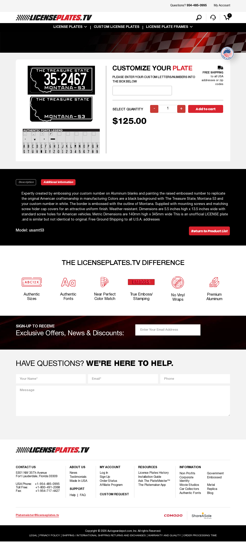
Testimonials (78, 477)
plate (183, 69)
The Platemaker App (152, 485)
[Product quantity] (168, 109)
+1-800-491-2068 (47, 488)
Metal (211, 485)
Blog (210, 493)
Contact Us (26, 468)
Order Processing (200, 536)
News (73, 473)
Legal (33, 536)
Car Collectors (189, 489)
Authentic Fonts (190, 493)
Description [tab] (26, 182)
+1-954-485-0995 (47, 484)
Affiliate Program (111, 485)
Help (73, 496)
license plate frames (167, 27)
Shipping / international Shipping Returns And (104, 536)
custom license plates (116, 27)
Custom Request (114, 495)
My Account (222, 5)
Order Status (108, 481)
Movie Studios (189, 485)
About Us (77, 468)
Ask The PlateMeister (154, 481)
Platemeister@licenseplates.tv (37, 516)
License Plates (67, 27)
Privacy (49, 536)
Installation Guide (149, 477)
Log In (104, 473)
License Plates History (153, 473)
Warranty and (164, 536)
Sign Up (105, 477)
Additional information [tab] (58, 182)
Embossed (214, 478)
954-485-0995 (197, 5)
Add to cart (206, 109)
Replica (212, 489)
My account (110, 468)
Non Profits (187, 474)
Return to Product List (209, 231)
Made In (78, 481)
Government (215, 474)
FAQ (83, 496)
